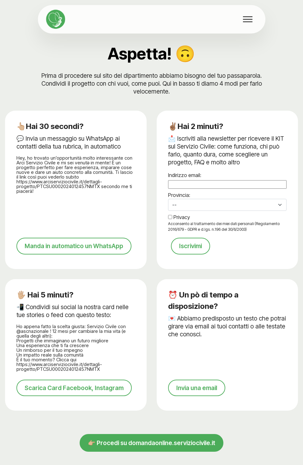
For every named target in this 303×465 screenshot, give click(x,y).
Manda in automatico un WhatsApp (74, 253)
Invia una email (196, 395)
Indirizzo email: (184, 175)
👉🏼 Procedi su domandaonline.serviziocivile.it (151, 450)
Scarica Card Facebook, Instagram (74, 395)
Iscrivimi (190, 246)
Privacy (181, 217)
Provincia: (179, 195)
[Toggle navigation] (248, 19)
